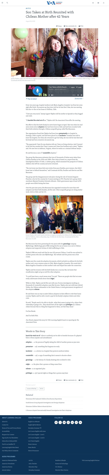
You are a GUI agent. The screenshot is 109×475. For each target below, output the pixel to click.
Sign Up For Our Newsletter (10, 438)
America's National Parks (9, 460)
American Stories (7, 467)
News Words (32, 447)
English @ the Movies (34, 425)
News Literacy (32, 444)
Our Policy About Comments (10, 450)
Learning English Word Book (10, 447)
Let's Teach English (33, 441)
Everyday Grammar (34, 470)
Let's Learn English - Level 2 (36, 438)
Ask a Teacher (33, 463)
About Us (4, 421)
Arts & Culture (6, 470)
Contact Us (5, 425)
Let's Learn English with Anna (37, 431)
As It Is (28, 8)
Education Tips (33, 467)
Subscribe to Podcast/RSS (9, 441)
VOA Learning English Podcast (90, 460)
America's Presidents (8, 463)
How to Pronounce (33, 450)
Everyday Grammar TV (34, 428)
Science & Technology (61, 463)
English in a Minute (34, 421)
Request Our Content (8, 434)
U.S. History (58, 467)
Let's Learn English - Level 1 (36, 434)
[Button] (59, 26)
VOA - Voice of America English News (62, 89)
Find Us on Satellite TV (8, 444)
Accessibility (6, 431)
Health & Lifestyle (60, 460)
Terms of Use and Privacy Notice (11, 428)
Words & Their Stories (61, 470)
